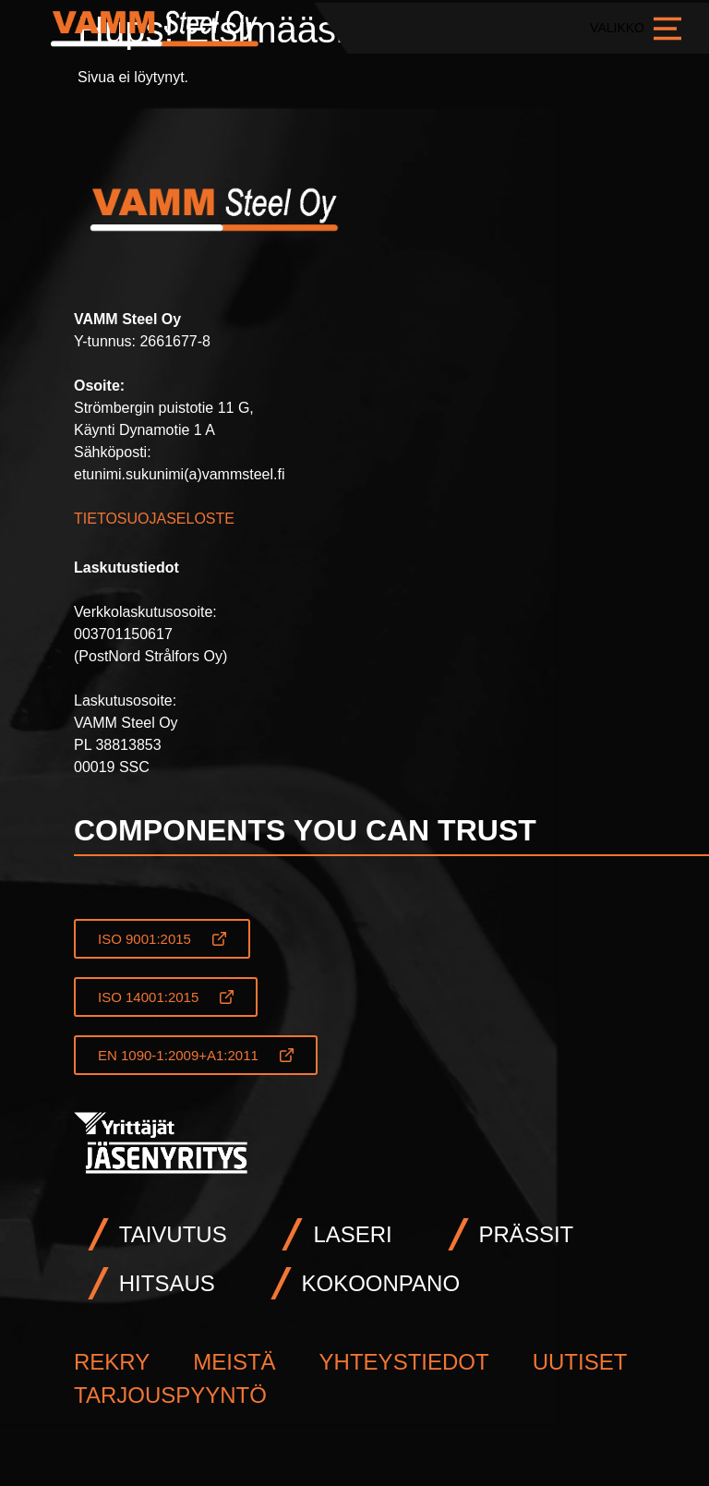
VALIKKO (640, 28)
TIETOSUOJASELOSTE (154, 518)
